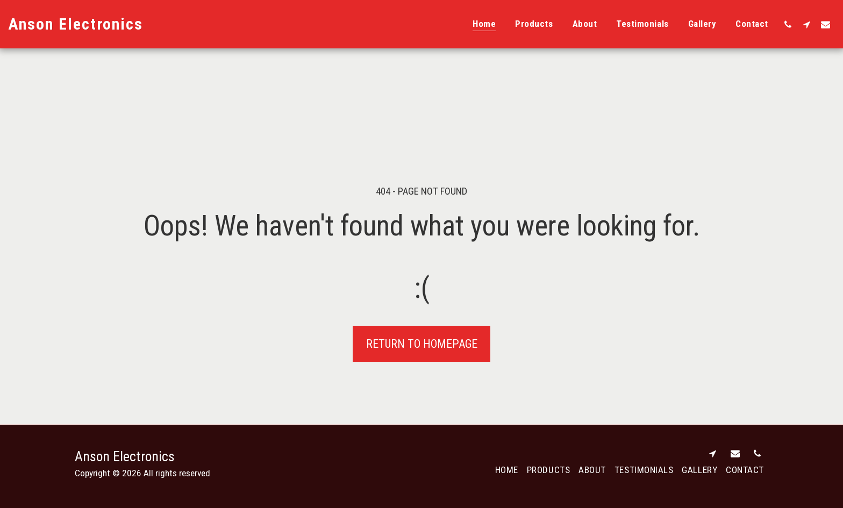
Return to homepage (421, 343)
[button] (788, 24)
